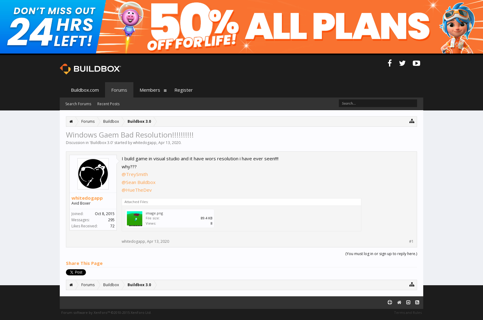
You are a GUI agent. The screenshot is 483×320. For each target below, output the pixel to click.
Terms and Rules (408, 312)
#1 (411, 241)
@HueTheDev (137, 190)
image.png (154, 213)
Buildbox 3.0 (101, 142)
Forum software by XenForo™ (106, 312)
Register (183, 90)
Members (150, 90)
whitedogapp (144, 142)
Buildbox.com (85, 90)
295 (111, 219)
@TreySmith (135, 174)
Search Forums (78, 103)
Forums (119, 90)
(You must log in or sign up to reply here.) (381, 253)
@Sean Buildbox (139, 182)
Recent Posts (108, 103)
